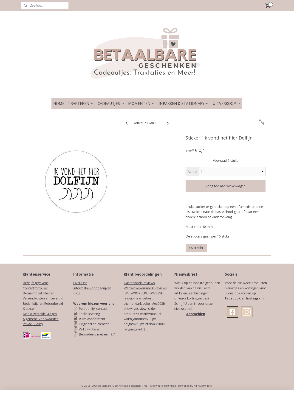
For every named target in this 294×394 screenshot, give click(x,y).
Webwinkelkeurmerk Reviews (145, 288)
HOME (58, 103)
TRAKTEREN (81, 103)
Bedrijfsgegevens (35, 283)
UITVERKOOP (226, 103)
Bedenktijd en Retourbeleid (43, 303)
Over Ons (80, 283)
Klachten (29, 308)
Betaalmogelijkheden (38, 293)
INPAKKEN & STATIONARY (184, 103)
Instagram (255, 298)
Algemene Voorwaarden (41, 319)
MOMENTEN (141, 103)
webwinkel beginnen (163, 385)
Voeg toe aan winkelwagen (226, 186)
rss (145, 385)
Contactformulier (35, 288)
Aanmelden (195, 314)
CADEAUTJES (111, 103)
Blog (76, 293)
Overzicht (196, 248)
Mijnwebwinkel (203, 385)
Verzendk (29, 298)
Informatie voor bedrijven (92, 288)
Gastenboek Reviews (139, 283)
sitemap (136, 385)
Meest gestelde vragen (40, 314)
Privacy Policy (33, 324)
